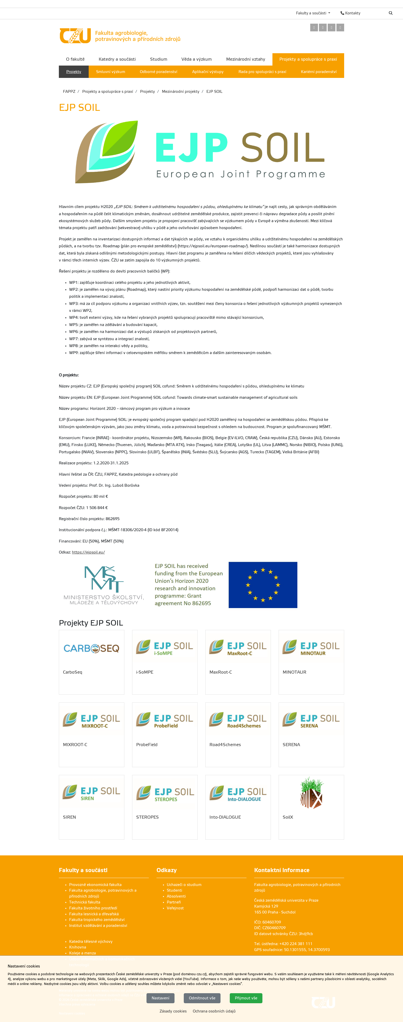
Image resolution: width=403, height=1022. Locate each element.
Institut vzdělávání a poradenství (98, 926)
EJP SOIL (213, 91)
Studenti (174, 890)
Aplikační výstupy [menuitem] (208, 72)
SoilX (288, 817)
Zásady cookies (173, 1011)
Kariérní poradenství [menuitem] (319, 72)
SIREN (69, 817)
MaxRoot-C (220, 672)
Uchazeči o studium (184, 885)
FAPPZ (69, 91)
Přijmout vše (246, 998)
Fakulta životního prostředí (93, 908)
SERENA (291, 744)
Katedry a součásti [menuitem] (117, 59)
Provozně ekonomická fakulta (95, 885)
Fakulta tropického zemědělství (97, 920)
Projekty (147, 91)
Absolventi (176, 896)
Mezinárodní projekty (180, 91)
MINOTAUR (294, 672)
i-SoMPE (144, 672)
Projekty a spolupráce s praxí (107, 91)
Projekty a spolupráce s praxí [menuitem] (308, 59)
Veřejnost (175, 908)
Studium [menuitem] (158, 59)
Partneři (174, 902)
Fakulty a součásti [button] (311, 13)
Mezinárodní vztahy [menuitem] (245, 59)
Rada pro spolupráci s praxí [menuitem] (262, 72)
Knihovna (77, 947)
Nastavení (160, 998)
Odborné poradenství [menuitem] (158, 72)
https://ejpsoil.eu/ (88, 552)
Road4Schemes (225, 744)
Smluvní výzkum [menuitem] (110, 72)
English (374, 13)
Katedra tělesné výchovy (91, 941)
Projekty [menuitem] (73, 72)
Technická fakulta (84, 902)
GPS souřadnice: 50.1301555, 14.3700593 (292, 950)
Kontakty (350, 13)
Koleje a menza (82, 953)
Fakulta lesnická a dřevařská (94, 914)
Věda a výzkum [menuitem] (196, 59)
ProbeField (147, 744)
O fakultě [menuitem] (75, 59)
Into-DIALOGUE (225, 817)
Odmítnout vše (202, 998)
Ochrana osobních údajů (214, 1011)
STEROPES (147, 817)
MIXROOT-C (75, 744)
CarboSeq (72, 672)
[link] (314, 28)
